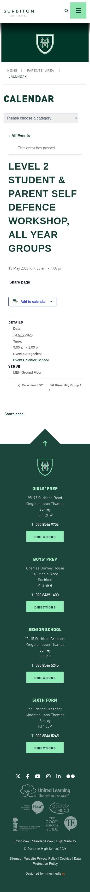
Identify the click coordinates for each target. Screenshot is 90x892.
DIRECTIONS (45, 536)
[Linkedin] (58, 776)
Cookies (65, 858)
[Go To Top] (45, 444)
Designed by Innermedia (45, 873)
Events (18, 360)
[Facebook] (27, 776)
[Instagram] (48, 776)
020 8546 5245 (47, 665)
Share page (19, 282)
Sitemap (15, 858)
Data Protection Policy (57, 861)
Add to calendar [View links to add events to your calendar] (33, 302)
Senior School (37, 360)
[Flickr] (70, 776)
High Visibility (66, 841)
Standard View (42, 841)
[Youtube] (38, 776)
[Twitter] (18, 776)
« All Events (19, 136)
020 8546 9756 (47, 524)
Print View (21, 841)
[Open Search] (66, 10)
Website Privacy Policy (40, 858)
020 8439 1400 (47, 594)
